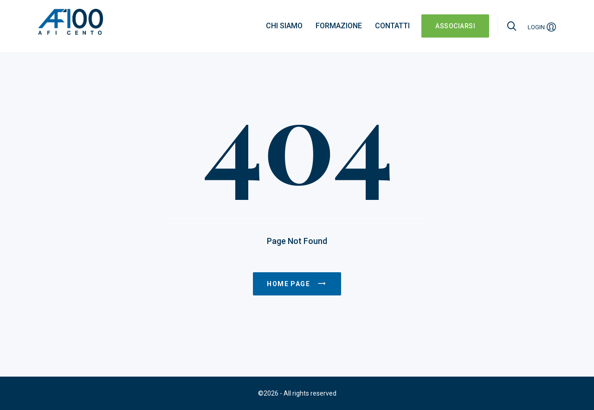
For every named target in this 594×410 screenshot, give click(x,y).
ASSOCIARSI (455, 26)
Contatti (392, 25)
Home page (297, 283)
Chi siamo (284, 25)
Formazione (339, 25)
